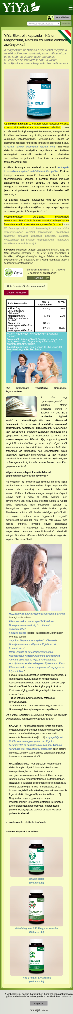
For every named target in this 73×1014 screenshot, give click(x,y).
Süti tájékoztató (39, 1010)
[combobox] (43, 23)
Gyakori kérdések (16, 292)
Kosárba (38, 277)
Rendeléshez (62, 17)
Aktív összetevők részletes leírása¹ (25, 286)
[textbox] (43, 24)
